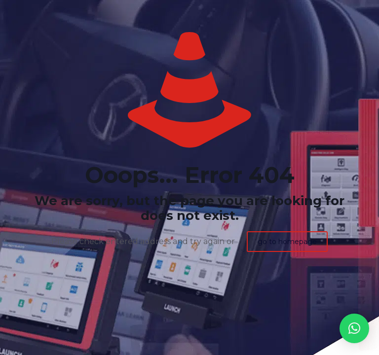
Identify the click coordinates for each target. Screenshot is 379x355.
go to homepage (287, 241)
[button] (354, 328)
